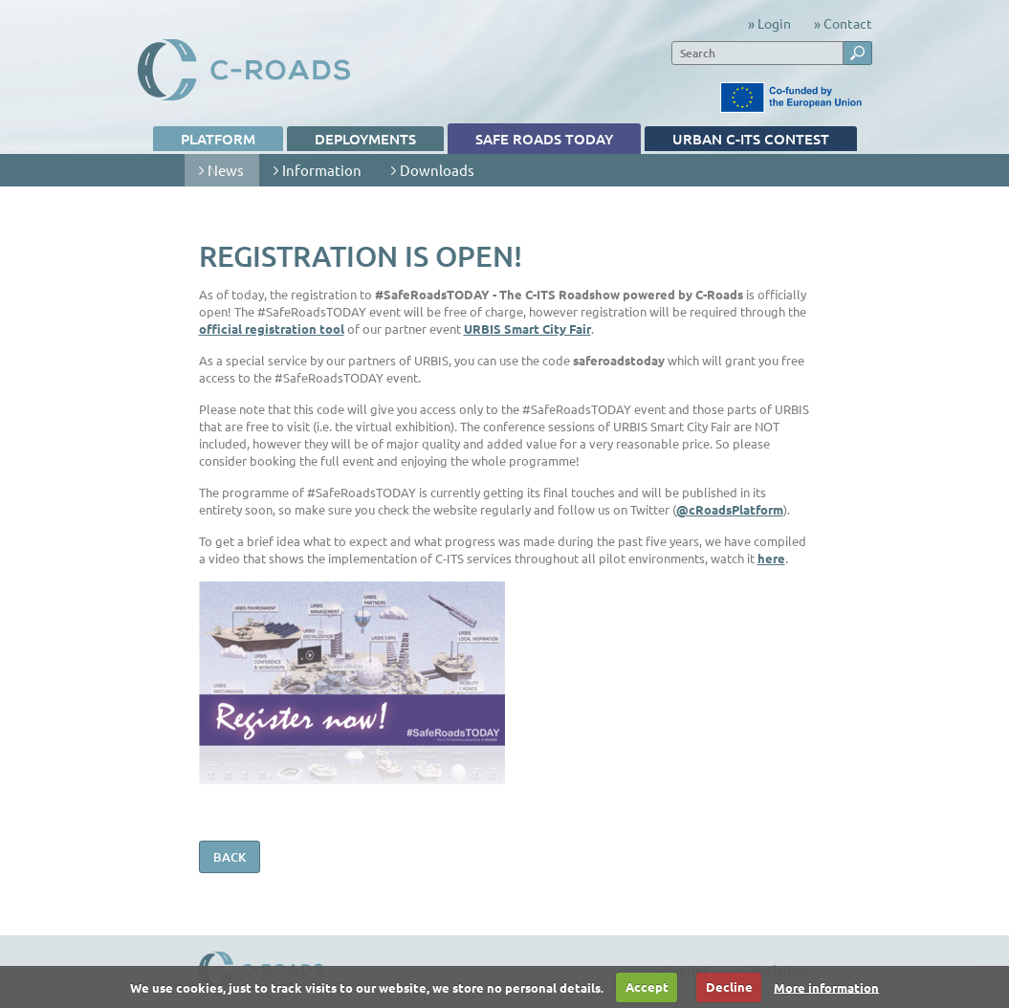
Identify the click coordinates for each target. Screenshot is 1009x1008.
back (229, 857)
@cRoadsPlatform (729, 509)
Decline (729, 986)
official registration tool (271, 328)
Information (310, 173)
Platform (204, 140)
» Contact (843, 23)
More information (826, 986)
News (215, 173)
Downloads (426, 173)
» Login (769, 23)
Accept (647, 986)
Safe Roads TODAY (531, 141)
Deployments (352, 140)
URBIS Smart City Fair (527, 328)
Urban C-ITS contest (737, 140)
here (771, 558)
